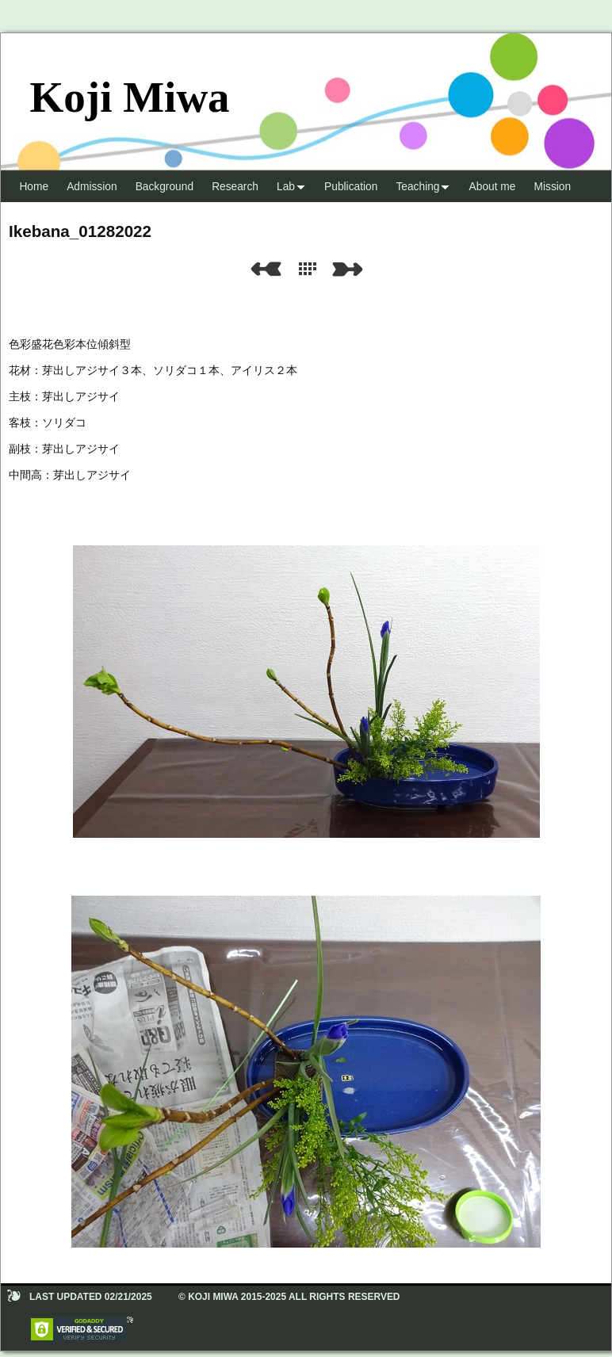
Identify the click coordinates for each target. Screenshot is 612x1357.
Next (350, 269)
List (311, 269)
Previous (265, 269)
